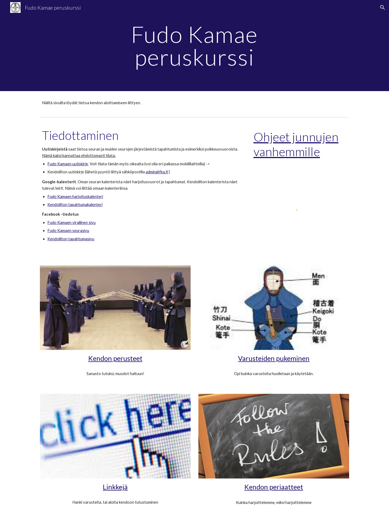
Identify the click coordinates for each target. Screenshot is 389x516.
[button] (382, 7)
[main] (194, 46)
